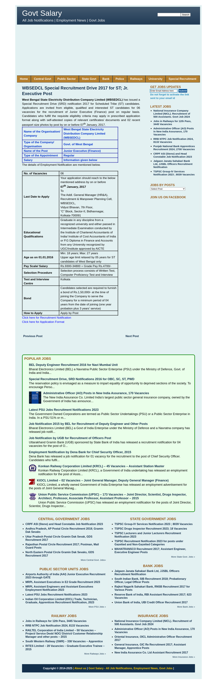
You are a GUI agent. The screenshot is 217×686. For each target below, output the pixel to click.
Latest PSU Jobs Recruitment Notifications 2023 (64, 409)
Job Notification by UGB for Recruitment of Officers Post (70, 438)
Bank (106, 78)
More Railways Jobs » (95, 653)
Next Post (132, 336)
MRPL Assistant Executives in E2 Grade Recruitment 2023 (62, 582)
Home (24, 78)
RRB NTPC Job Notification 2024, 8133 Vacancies (57, 625)
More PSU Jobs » (97, 607)
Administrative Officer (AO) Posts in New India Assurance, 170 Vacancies (173, 131)
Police (120, 78)
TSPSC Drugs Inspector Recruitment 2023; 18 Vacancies (151, 528)
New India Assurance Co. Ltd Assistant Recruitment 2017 (151, 652)
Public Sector (66, 78)
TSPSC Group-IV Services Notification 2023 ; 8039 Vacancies (174, 173)
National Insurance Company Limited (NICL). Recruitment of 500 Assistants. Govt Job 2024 (171, 113)
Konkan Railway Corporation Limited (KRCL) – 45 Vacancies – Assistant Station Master (101, 466)
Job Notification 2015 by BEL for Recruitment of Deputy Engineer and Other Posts (88, 424)
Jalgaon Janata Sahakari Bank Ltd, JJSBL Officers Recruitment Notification (173, 163)
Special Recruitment (182, 78)
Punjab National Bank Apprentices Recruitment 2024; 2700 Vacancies (174, 148)
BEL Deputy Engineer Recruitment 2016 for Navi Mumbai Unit (73, 365)
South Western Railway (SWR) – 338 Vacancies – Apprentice (64, 641)
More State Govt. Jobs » (183, 557)
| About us (79, 668)
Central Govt (42, 78)
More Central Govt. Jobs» (93, 560)
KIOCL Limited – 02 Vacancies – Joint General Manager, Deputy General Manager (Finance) (103, 480)
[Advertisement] (108, 50)
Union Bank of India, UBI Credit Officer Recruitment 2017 (151, 602)
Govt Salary (42, 13)
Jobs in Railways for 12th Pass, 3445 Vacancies (55, 621)
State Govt (89, 78)
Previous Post (32, 336)
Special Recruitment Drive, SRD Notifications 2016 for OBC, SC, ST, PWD (81, 379)
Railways (136, 78)
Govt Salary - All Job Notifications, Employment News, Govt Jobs (130, 668)
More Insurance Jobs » (184, 657)
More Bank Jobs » (186, 607)
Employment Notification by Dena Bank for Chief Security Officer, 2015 (80, 452)
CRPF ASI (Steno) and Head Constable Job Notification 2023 (172, 155)
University (155, 78)
